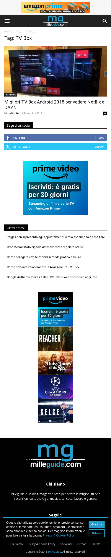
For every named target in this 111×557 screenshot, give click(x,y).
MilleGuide (11, 113)
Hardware (11, 94)
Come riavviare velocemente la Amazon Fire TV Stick (43, 267)
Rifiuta (96, 533)
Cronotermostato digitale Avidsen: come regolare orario (45, 247)
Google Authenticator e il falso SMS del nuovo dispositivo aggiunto (52, 277)
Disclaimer (65, 544)
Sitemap (82, 544)
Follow (98, 146)
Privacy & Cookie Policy (41, 544)
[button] (7, 21)
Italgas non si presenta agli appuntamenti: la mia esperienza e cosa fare (56, 237)
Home (8, 31)
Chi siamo (17, 544)
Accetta (96, 524)
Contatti (95, 544)
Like (101, 137)
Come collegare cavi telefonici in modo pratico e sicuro (44, 257)
